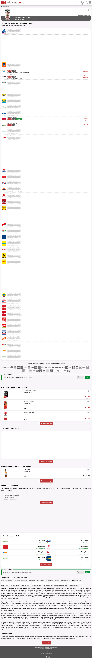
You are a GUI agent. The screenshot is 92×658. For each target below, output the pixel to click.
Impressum (42, 651)
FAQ (43, 653)
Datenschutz (49, 651)
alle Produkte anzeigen (46, 423)
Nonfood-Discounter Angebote (7, 580)
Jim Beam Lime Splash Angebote (21, 580)
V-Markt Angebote (49, 580)
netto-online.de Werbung (65, 580)
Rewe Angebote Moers (76, 580)
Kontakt (41, 653)
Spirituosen (40, 613)
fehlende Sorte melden (46, 502)
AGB (46, 651)
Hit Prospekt (57, 580)
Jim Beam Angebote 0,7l (36, 585)
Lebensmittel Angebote (73, 585)
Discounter (5, 6)
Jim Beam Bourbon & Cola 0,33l (12, 494)
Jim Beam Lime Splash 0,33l (11, 499)
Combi (8, 6)
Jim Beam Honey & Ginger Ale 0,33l (13, 497)
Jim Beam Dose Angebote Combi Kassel (39, 582)
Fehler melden (46, 643)
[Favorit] (88, 9)
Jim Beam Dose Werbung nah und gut (23, 582)
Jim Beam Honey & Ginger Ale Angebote (36, 580)
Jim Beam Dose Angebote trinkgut (7, 582)
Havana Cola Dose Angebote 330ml (60, 585)
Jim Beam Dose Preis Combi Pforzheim (74, 582)
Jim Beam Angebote (15, 585)
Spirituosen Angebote (5, 585)
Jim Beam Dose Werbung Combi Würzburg (57, 582)
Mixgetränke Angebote (47, 585)
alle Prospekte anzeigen (46, 461)
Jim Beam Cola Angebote (25, 585)
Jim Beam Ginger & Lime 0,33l (11, 495)
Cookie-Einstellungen (48, 653)
